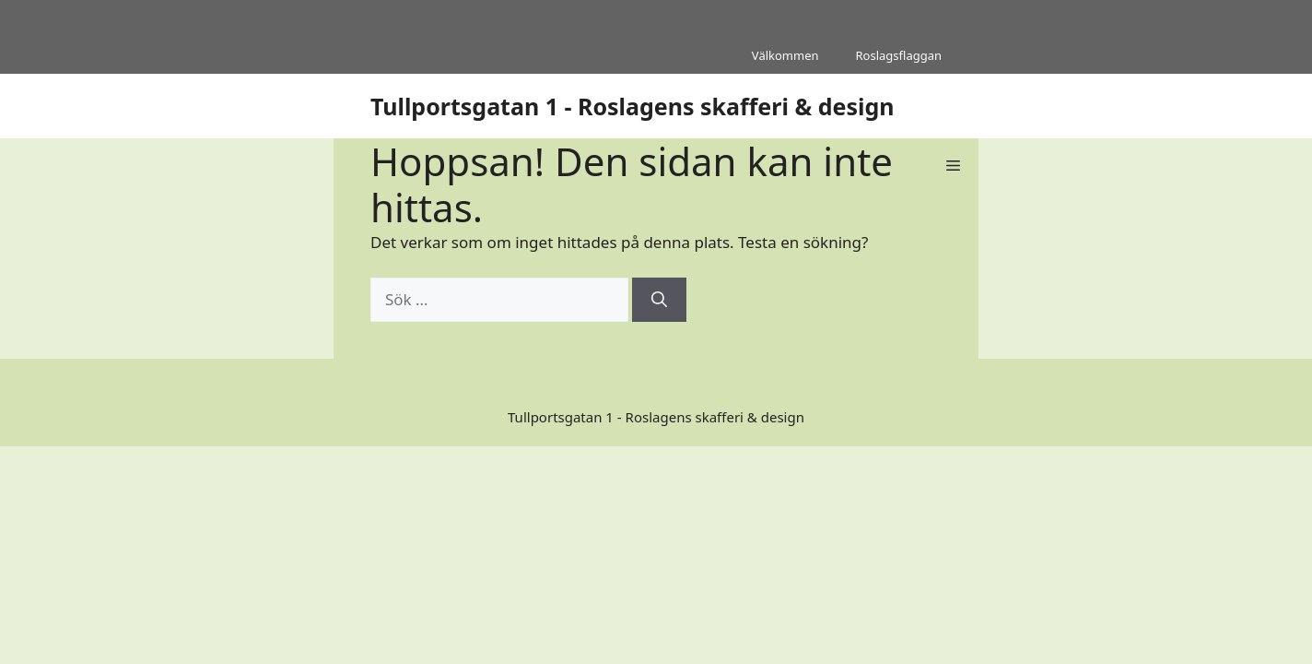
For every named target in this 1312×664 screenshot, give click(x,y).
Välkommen (785, 55)
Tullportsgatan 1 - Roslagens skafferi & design (632, 106)
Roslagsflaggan (899, 55)
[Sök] (659, 300)
